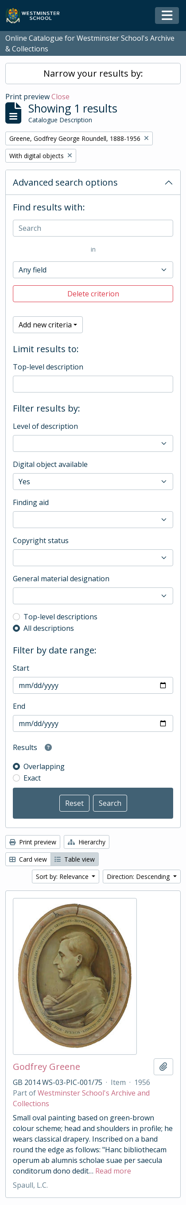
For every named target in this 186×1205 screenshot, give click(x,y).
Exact (32, 778)
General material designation (61, 578)
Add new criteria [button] (45, 325)
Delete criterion (93, 294)
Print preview (32, 842)
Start (21, 668)
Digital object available (50, 464)
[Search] (93, 228)
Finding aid (31, 502)
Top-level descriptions (60, 617)
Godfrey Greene (46, 1066)
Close (60, 96)
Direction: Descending (139, 876)
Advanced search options (65, 182)
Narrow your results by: (93, 73)
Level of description (45, 426)
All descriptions (48, 628)
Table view (74, 859)
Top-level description (48, 367)
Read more (113, 1171)
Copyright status (41, 540)
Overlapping (44, 766)
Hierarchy (86, 842)
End (19, 706)
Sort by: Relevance (63, 876)
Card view (28, 859)
